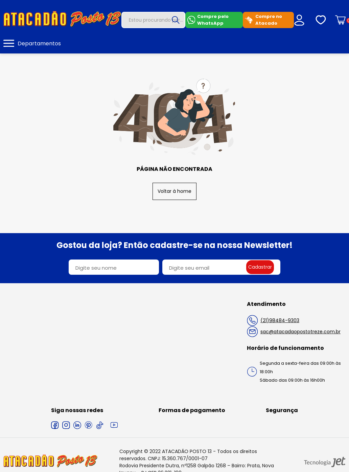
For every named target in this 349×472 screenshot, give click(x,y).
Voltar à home (174, 191)
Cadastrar (260, 267)
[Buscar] (175, 20)
